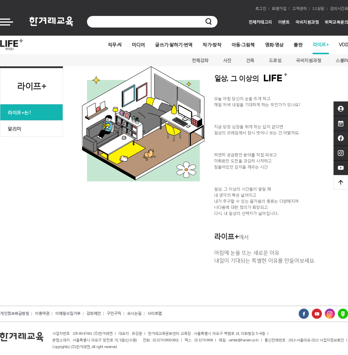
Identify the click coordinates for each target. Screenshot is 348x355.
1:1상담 (318, 8)
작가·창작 (211, 44)
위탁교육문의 (336, 22)
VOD (343, 44)
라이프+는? (19, 112)
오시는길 (134, 313)
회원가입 (279, 8)
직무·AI (115, 44)
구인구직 (114, 313)
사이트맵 (154, 313)
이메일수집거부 (68, 313)
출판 (297, 44)
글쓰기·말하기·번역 (173, 44)
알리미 (14, 128)
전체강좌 (200, 60)
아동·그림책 (243, 44)
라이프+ (321, 44)
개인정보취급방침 (14, 313)
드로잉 (275, 60)
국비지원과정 (307, 22)
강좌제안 (93, 313)
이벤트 (284, 22)
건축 (250, 60)
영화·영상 (274, 44)
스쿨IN (342, 60)
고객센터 (299, 8)
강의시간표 (339, 8)
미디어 (138, 44)
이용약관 (42, 313)
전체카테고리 (260, 22)
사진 (227, 60)
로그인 (260, 8)
